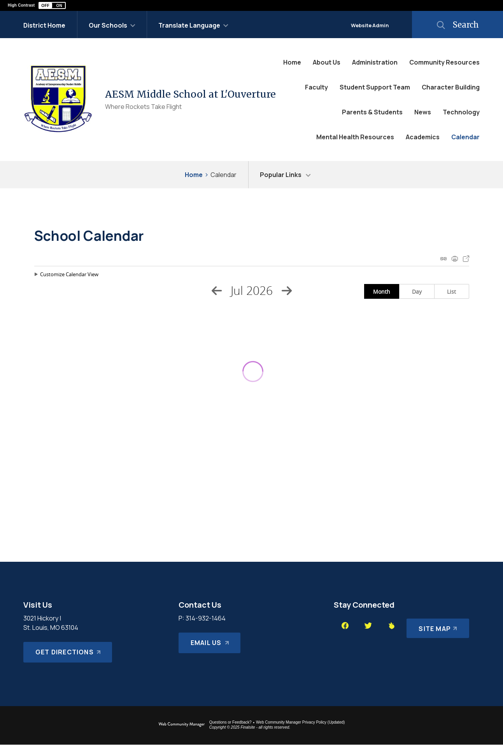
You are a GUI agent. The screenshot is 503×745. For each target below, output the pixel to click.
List (451, 291)
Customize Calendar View (69, 274)
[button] (52, 5)
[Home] (292, 62)
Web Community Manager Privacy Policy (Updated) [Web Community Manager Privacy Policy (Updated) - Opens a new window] (300, 722)
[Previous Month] (217, 290)
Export (466, 259)
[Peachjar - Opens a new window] (391, 625)
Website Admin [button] (370, 25)
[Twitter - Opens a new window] (368, 625)
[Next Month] (287, 290)
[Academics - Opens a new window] (422, 136)
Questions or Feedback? (230, 722)
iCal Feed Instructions (443, 259)
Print (455, 259)
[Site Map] (436, 625)
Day (417, 291)
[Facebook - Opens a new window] (345, 625)
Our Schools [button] (108, 25)
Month (381, 291)
